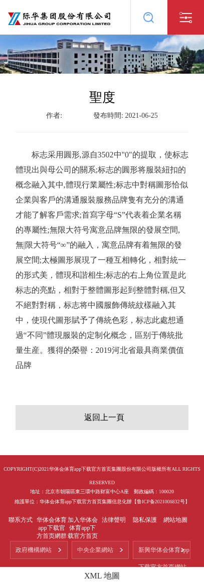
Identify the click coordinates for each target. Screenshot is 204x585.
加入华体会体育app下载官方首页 (83, 527)
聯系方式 (21, 519)
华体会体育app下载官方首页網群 (52, 527)
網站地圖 (175, 519)
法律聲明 (114, 519)
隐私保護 (145, 519)
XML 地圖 (102, 575)
